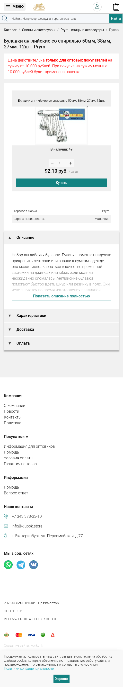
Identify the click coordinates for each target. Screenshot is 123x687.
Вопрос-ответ (16, 493)
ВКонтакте (33, 564)
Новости (11, 411)
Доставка (25, 329)
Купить (61, 183)
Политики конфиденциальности (29, 668)
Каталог (10, 30)
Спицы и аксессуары (38, 30)
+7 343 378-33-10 (27, 516)
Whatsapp (8, 564)
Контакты (12, 417)
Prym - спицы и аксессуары (82, 30)
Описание (25, 237)
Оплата (23, 343)
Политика (12, 423)
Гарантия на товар (20, 464)
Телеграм (21, 565)
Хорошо (61, 679)
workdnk (36, 645)
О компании (14, 405)
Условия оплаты (18, 458)
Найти (116, 18)
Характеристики (31, 315)
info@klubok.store (27, 526)
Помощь (11, 452)
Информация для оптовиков (29, 446)
